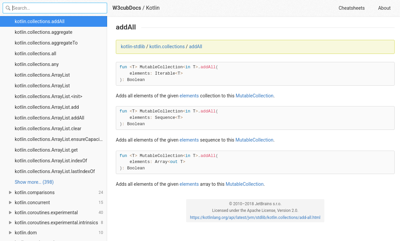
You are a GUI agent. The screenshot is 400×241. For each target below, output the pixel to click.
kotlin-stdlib (133, 46)
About (384, 8)
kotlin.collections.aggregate (43, 32)
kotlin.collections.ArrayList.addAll (49, 117)
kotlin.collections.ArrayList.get (46, 150)
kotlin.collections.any (37, 64)
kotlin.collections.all (35, 53)
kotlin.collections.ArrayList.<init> (48, 96)
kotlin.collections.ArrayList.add (47, 107)
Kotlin (153, 8)
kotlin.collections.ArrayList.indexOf (51, 160)
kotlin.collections (167, 46)
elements (189, 95)
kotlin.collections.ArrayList (42, 75)
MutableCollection (254, 95)
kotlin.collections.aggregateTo (46, 43)
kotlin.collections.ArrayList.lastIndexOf (55, 171)
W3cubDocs (126, 8)
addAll (195, 46)
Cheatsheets (352, 8)
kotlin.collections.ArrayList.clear (48, 128)
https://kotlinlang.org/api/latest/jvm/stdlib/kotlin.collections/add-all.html (255, 217)
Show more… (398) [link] (34, 182)
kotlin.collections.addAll (40, 21)
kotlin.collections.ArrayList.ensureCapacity (59, 139)
